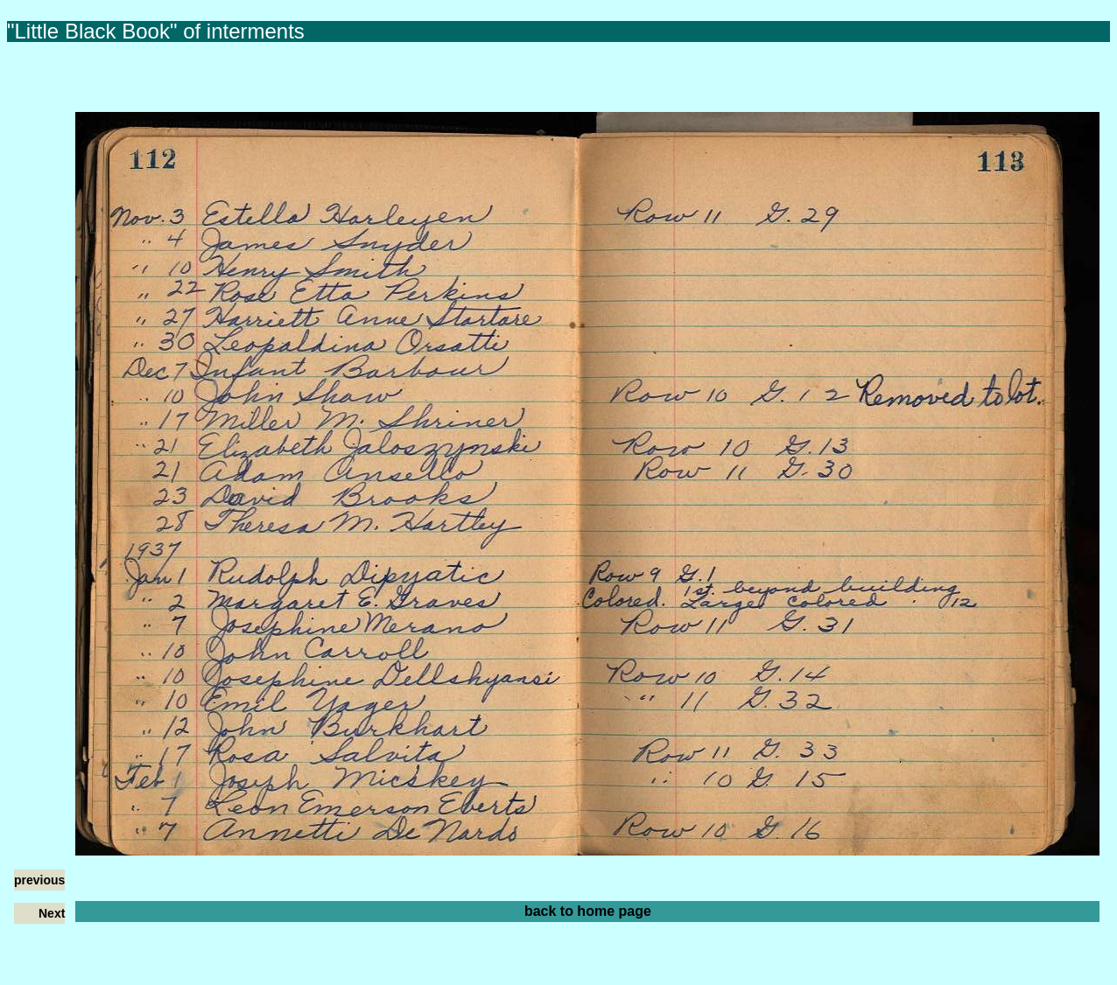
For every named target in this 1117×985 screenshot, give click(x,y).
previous (39, 880)
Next (52, 913)
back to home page (587, 911)
